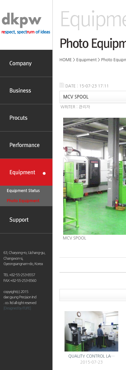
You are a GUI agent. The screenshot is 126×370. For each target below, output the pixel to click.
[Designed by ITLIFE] (17, 308)
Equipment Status (23, 191)
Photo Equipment (23, 201)
